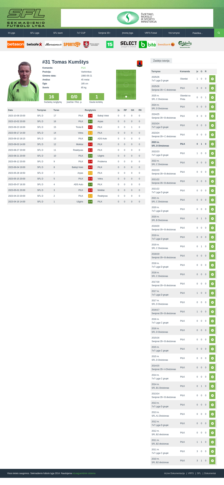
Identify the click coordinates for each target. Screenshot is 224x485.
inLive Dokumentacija (174, 473)
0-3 (90, 178)
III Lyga (11, 33)
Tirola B (79, 127)
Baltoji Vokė (103, 115)
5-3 (90, 138)
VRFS (191, 473)
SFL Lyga (34, 33)
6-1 (90, 150)
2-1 (90, 144)
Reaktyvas (78, 150)
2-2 (90, 196)
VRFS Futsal (151, 33)
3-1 (90, 121)
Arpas (100, 121)
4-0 (90, 167)
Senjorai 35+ (104, 33)
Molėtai (79, 144)
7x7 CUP (81, 33)
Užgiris (101, 156)
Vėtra (80, 133)
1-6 (90, 115)
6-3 (90, 127)
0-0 (90, 173)
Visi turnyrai (174, 33)
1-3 (90, 184)
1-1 (90, 133)
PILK (83, 68)
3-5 (90, 190)
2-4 (90, 161)
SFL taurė (58, 33)
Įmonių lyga (127, 33)
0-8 (90, 201)
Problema (102, 161)
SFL (199, 473)
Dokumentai (210, 473)
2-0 (90, 156)
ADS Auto (102, 138)
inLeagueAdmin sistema (84, 473)
